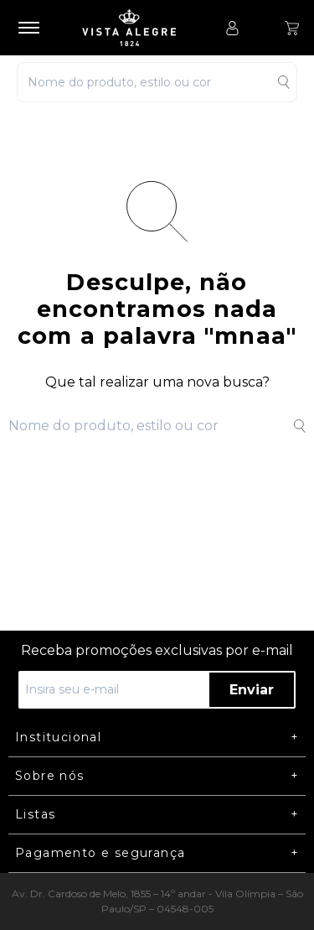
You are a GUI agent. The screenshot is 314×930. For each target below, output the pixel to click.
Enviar (251, 690)
